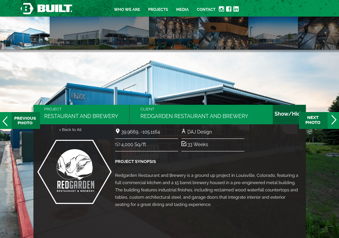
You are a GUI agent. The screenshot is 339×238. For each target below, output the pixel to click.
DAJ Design (199, 132)
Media (182, 9)
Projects (158, 9)
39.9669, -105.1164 (140, 132)
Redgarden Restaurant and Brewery (194, 116)
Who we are (127, 9)
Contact (206, 9)
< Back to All (70, 129)
